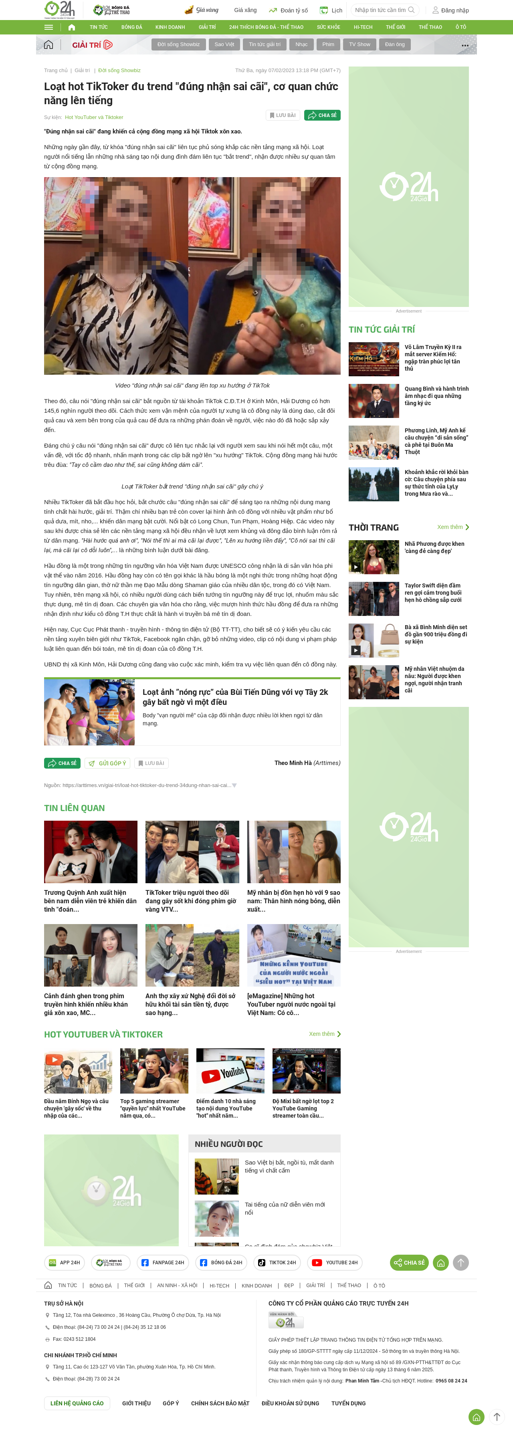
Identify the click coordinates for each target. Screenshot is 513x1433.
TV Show (359, 44)
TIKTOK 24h (277, 1262)
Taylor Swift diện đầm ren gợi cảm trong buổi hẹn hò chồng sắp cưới (433, 592)
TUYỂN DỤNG (348, 1403)
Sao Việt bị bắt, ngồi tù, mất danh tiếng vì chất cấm (289, 1166)
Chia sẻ (328, 115)
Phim (329, 44)
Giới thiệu (136, 1403)
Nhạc (301, 44)
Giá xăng (245, 10)
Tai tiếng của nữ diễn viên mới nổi (285, 1208)
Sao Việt (224, 44)
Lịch (331, 10)
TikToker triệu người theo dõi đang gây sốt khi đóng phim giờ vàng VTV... (190, 901)
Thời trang (374, 527)
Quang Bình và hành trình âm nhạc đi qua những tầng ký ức (437, 395)
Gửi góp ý (107, 763)
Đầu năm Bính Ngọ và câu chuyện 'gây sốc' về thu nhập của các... (76, 1108)
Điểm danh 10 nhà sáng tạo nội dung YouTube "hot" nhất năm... (226, 1108)
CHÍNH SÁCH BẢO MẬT (220, 1403)
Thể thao (430, 27)
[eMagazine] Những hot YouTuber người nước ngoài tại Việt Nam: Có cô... (291, 1004)
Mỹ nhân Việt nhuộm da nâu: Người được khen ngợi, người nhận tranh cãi (435, 680)
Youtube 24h (335, 1262)
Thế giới (395, 27)
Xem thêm (322, 1034)
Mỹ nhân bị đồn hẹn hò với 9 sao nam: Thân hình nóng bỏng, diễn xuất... (293, 901)
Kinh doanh (170, 27)
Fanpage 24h (162, 1262)
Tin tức (99, 27)
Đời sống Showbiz (179, 44)
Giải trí (207, 27)
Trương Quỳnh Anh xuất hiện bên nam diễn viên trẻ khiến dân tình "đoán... (90, 901)
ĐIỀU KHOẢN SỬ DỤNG (290, 1403)
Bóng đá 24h (221, 1262)
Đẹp (289, 1285)
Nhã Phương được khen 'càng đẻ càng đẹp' (435, 547)
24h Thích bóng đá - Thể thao (266, 27)
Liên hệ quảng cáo (77, 1403)
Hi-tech (363, 27)
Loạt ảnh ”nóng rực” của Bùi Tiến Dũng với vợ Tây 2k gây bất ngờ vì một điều (235, 697)
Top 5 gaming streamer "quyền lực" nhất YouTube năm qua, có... (153, 1108)
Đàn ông (395, 44)
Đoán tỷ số (288, 10)
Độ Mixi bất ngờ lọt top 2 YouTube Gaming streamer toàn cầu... (303, 1108)
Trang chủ (56, 70)
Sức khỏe (328, 27)
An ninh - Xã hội (177, 1285)
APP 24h (64, 1262)
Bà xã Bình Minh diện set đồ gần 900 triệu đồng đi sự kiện (436, 634)
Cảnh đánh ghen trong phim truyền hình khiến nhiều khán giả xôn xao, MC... (86, 1004)
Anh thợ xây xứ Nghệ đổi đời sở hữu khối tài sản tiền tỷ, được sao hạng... (190, 1004)
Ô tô (461, 27)
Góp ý (171, 1403)
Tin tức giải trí (265, 44)
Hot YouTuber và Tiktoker (94, 117)
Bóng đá (131, 27)
